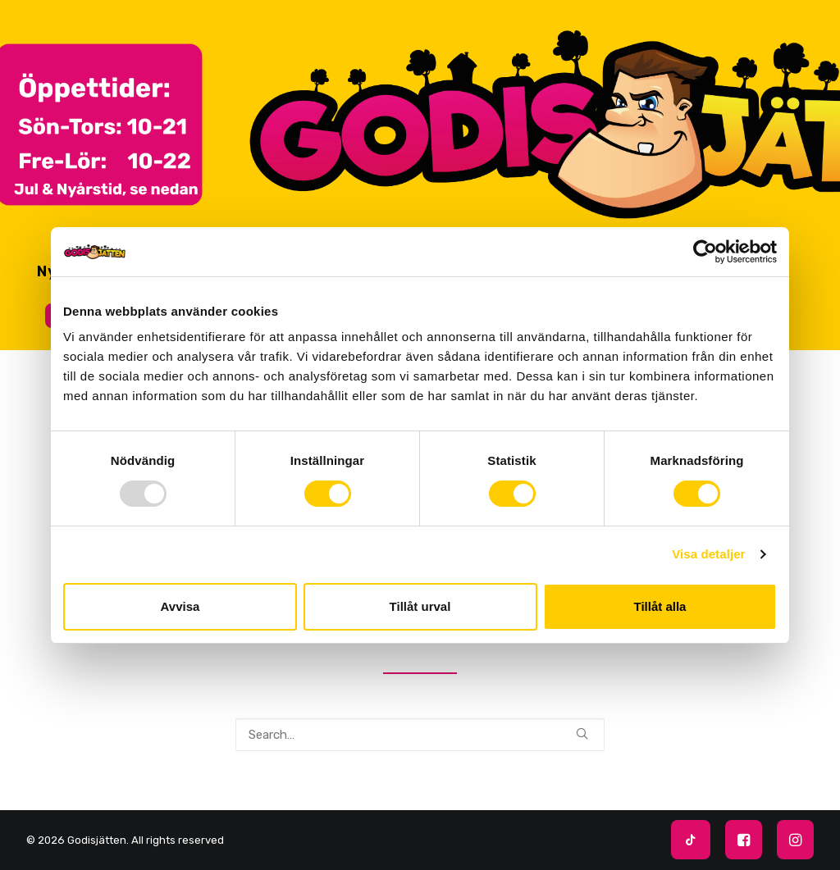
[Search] (420, 734)
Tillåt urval (420, 606)
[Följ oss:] (686, 842)
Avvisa (180, 606)
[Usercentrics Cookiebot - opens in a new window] (705, 251)
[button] (582, 733)
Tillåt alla (660, 606)
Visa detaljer (708, 554)
